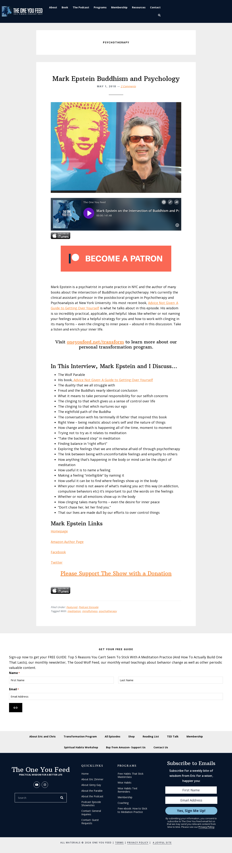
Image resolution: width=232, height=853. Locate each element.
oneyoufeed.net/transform (95, 342)
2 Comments (128, 86)
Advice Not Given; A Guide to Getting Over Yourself (113, 380)
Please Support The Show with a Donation (116, 573)
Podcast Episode (88, 607)
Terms (119, 842)
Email (14, 689)
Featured (71, 607)
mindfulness (89, 611)
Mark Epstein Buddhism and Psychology (116, 79)
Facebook (58, 552)
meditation (74, 611)
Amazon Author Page (67, 542)
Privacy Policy (206, 827)
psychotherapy (108, 611)
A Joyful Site (162, 842)
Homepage (59, 531)
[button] (159, 15)
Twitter (57, 562)
